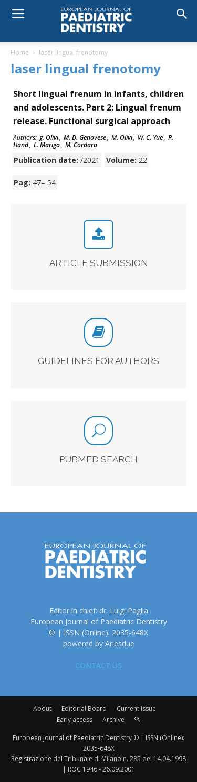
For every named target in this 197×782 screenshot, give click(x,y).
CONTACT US (98, 665)
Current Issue (136, 708)
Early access (74, 719)
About (42, 708)
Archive (113, 719)
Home (20, 52)
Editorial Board (84, 708)
